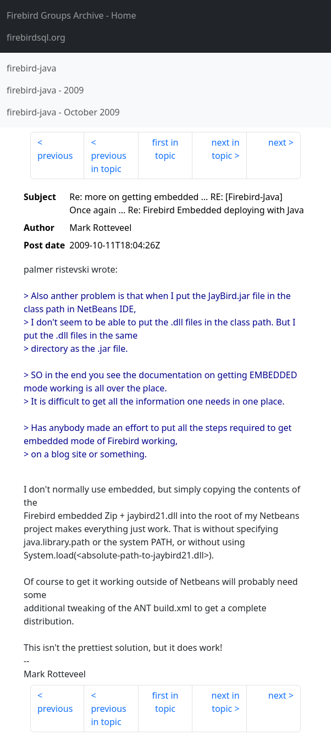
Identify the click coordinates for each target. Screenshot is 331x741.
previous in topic (108, 162)
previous (55, 156)
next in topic (226, 149)
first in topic (165, 149)
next (277, 142)
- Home (71, 15)
